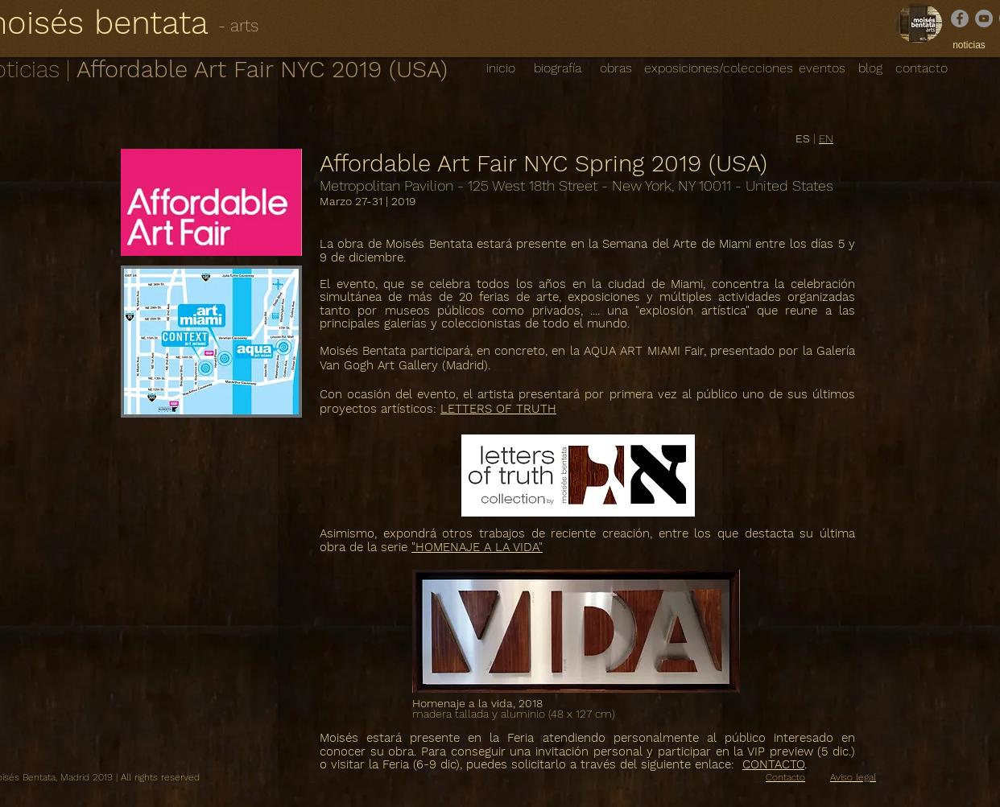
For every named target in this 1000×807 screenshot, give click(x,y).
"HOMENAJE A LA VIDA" (477, 547)
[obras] (615, 68)
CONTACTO (773, 764)
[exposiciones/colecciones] (718, 68)
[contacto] (921, 68)
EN (826, 138)
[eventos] (822, 69)
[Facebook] (960, 18)
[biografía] (557, 68)
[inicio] (500, 68)
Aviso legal (853, 777)
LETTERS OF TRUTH (498, 408)
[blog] (870, 69)
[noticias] (969, 45)
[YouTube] (984, 18)
